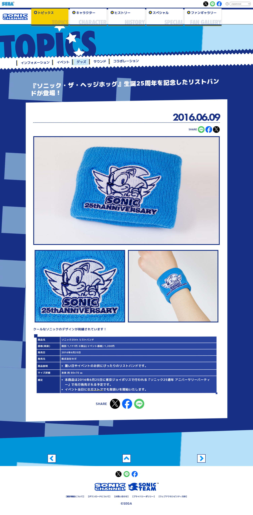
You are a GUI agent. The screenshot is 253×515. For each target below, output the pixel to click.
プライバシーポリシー (143, 496)
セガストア (95, 389)
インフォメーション (35, 62)
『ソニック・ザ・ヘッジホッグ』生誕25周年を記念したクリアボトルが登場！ (201, 458)
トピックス (46, 12)
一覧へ (126, 458)
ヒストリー (122, 12)
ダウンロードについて (99, 496)
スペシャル (161, 12)
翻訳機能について (75, 496)
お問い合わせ (121, 496)
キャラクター (85, 12)
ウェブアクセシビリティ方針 (173, 496)
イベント (63, 62)
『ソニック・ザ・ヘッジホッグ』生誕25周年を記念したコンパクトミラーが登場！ (52, 458)
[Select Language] (240, 4)
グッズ (81, 61)
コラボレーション (126, 61)
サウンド (99, 61)
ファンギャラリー (204, 12)
